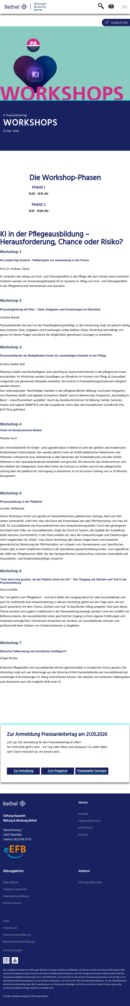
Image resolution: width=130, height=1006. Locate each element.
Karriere (83, 835)
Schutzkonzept (12, 951)
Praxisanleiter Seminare (91, 771)
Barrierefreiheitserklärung (19, 942)
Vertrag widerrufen (90, 883)
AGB (6, 921)
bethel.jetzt (85, 828)
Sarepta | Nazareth (15, 889)
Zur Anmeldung (23, 771)
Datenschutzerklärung (17, 935)
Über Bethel (10, 883)
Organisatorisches (89, 821)
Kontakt (83, 814)
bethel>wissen (12, 903)
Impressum (10, 928)
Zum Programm (58, 771)
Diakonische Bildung (16, 896)
